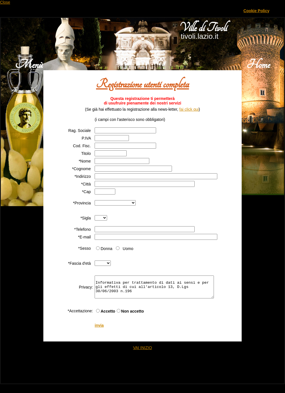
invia (93, 329)
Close (5, 2)
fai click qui (189, 109)
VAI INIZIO (142, 352)
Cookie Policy (256, 10)
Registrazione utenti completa (142, 84)
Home (258, 64)
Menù (28, 64)
